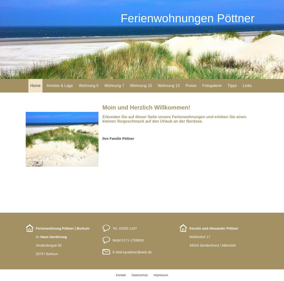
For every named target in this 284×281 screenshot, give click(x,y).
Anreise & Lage (59, 86)
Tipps (232, 86)
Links (247, 86)
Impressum (161, 275)
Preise (191, 86)
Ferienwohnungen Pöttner (187, 18)
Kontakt (121, 275)
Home (35, 86)
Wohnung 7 (114, 86)
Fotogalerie (212, 86)
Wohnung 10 (141, 86)
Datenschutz (140, 275)
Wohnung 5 (89, 86)
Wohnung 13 (168, 86)
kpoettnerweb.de (137, 252)
